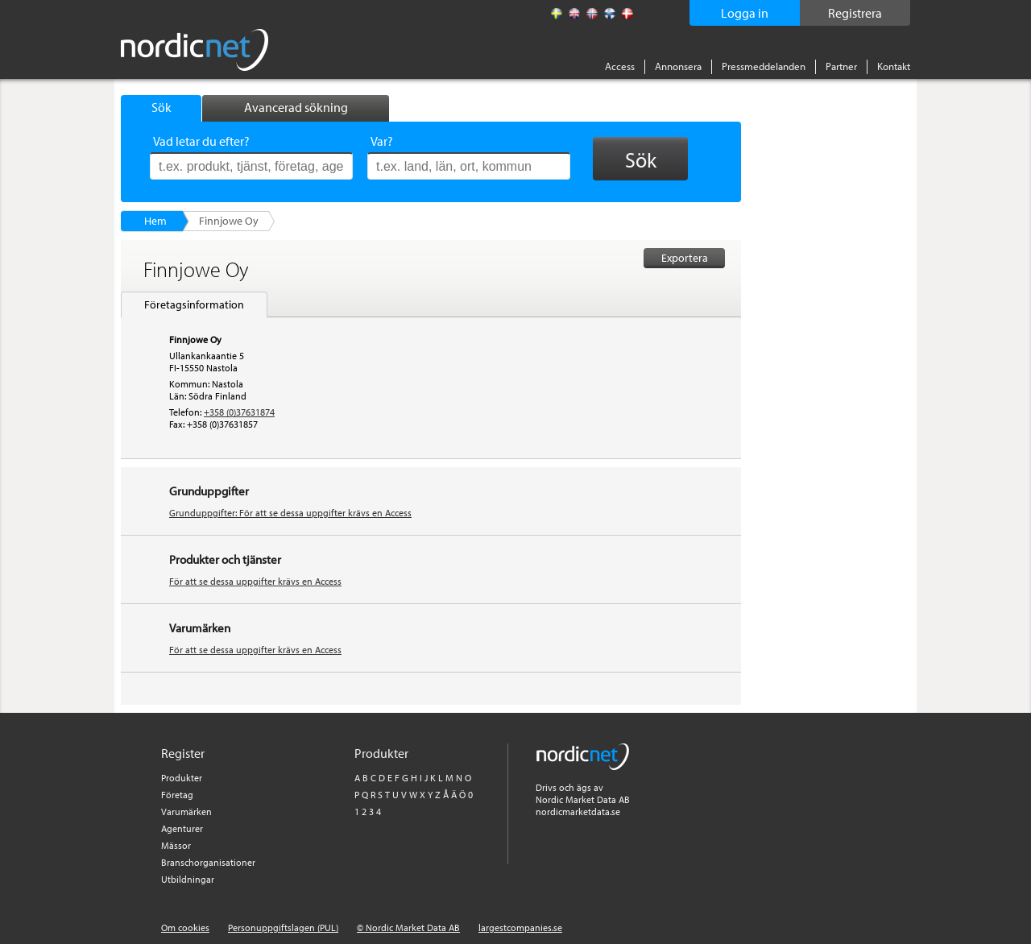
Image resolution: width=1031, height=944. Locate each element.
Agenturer (182, 828)
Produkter (181, 778)
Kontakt (893, 66)
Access (620, 66)
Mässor (176, 845)
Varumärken (186, 811)
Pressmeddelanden (763, 66)
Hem (155, 220)
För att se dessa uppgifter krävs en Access (255, 581)
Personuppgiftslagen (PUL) (283, 927)
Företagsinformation (194, 304)
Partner (841, 66)
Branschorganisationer (208, 862)
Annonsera (678, 66)
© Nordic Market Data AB (408, 927)
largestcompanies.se (520, 927)
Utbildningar (187, 879)
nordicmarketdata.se (578, 811)
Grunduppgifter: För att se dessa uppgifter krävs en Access (290, 513)
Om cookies (185, 927)
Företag (177, 795)
